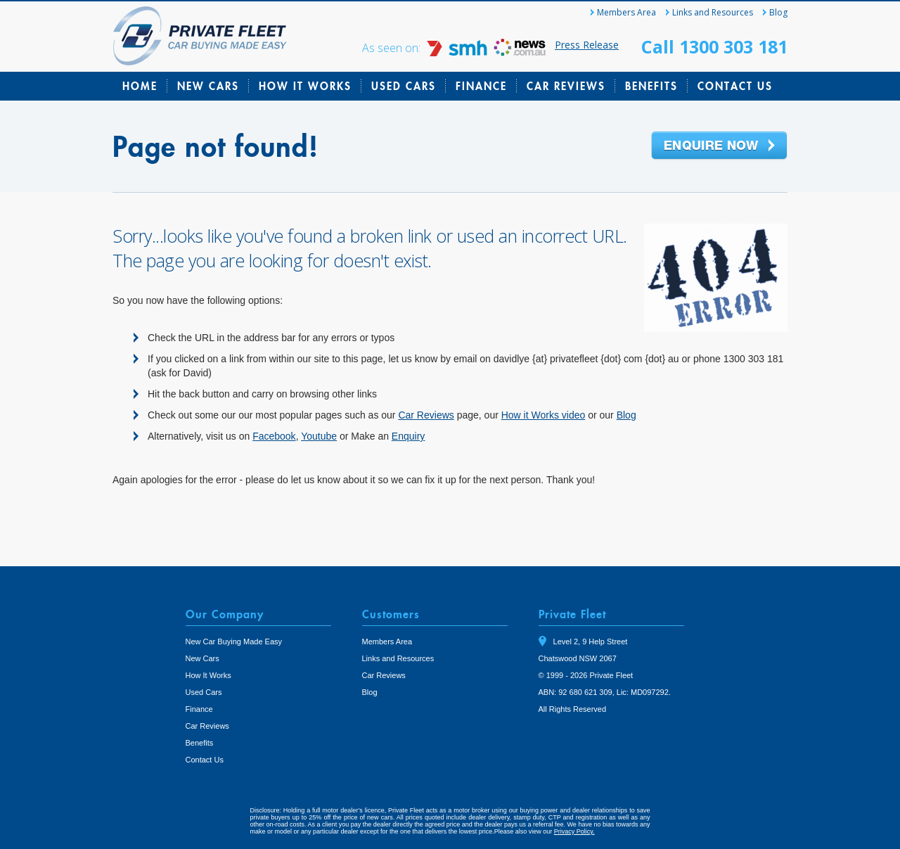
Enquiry (408, 436)
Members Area (626, 12)
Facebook (273, 436)
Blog (778, 12)
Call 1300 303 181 (714, 46)
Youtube (319, 436)
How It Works (305, 86)
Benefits (651, 86)
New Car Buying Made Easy (234, 641)
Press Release (587, 44)
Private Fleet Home (200, 36)
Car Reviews (566, 86)
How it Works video (543, 415)
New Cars (208, 86)
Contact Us (735, 86)
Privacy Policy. (574, 831)
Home (140, 86)
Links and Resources (712, 12)
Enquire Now (719, 146)
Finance (481, 86)
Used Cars (403, 86)
